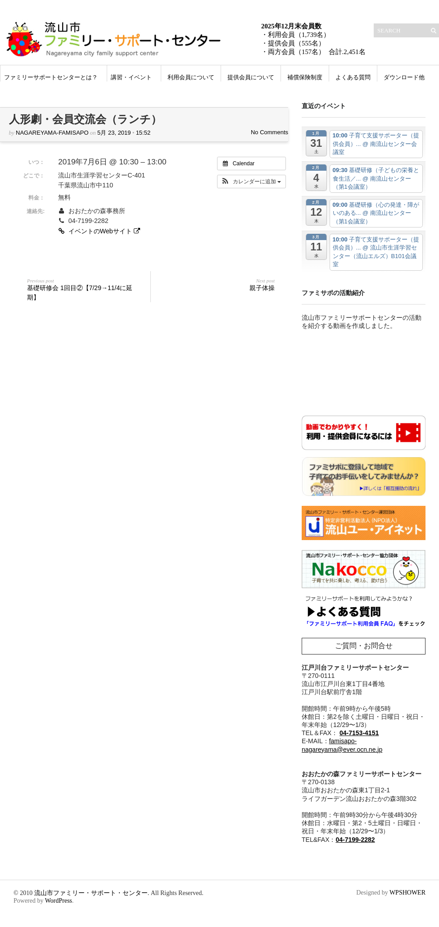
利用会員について (190, 77)
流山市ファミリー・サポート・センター (91, 893)
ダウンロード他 (404, 77)
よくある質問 (353, 77)
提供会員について (250, 77)
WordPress (58, 900)
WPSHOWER (407, 892)
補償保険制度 (304, 77)
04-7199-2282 (355, 839)
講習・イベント (131, 77)
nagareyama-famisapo (52, 132)
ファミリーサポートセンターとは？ (51, 77)
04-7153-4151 (359, 732)
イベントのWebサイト (100, 231)
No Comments (269, 132)
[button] (251, 181)
